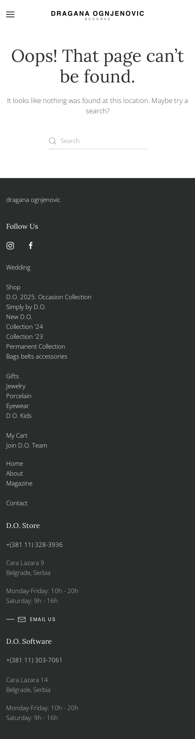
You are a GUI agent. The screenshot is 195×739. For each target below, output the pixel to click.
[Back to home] (97, 14)
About (14, 473)
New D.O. (19, 316)
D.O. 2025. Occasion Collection (49, 297)
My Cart (17, 435)
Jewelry (15, 386)
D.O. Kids (19, 415)
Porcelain (19, 396)
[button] (10, 14)
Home (14, 463)
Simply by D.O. (26, 307)
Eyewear (17, 405)
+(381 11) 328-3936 (34, 544)
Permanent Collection (35, 346)
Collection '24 (24, 326)
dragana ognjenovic (33, 199)
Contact (17, 503)
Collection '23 (24, 336)
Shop (13, 287)
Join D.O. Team (26, 445)
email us (37, 619)
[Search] (97, 141)
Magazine (19, 483)
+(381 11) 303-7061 (34, 660)
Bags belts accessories (36, 356)
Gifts (12, 376)
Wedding (18, 267)
